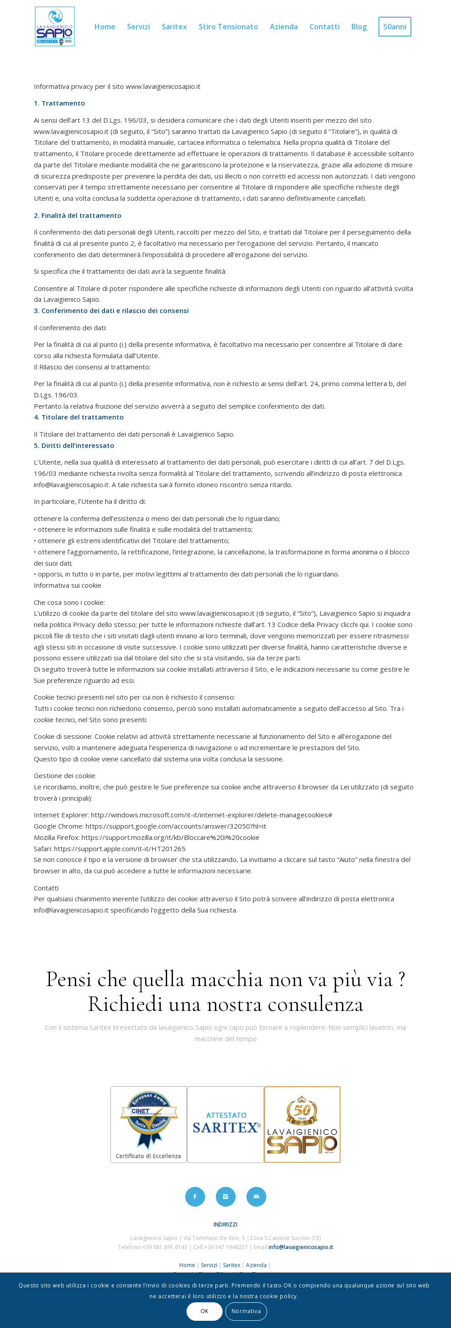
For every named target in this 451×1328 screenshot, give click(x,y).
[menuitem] (105, 26)
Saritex (231, 1265)
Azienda (256, 1265)
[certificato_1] (148, 1124)
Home (187, 1265)
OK (204, 1311)
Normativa (246, 1311)
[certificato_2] (225, 1124)
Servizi (208, 1265)
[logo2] (55, 26)
